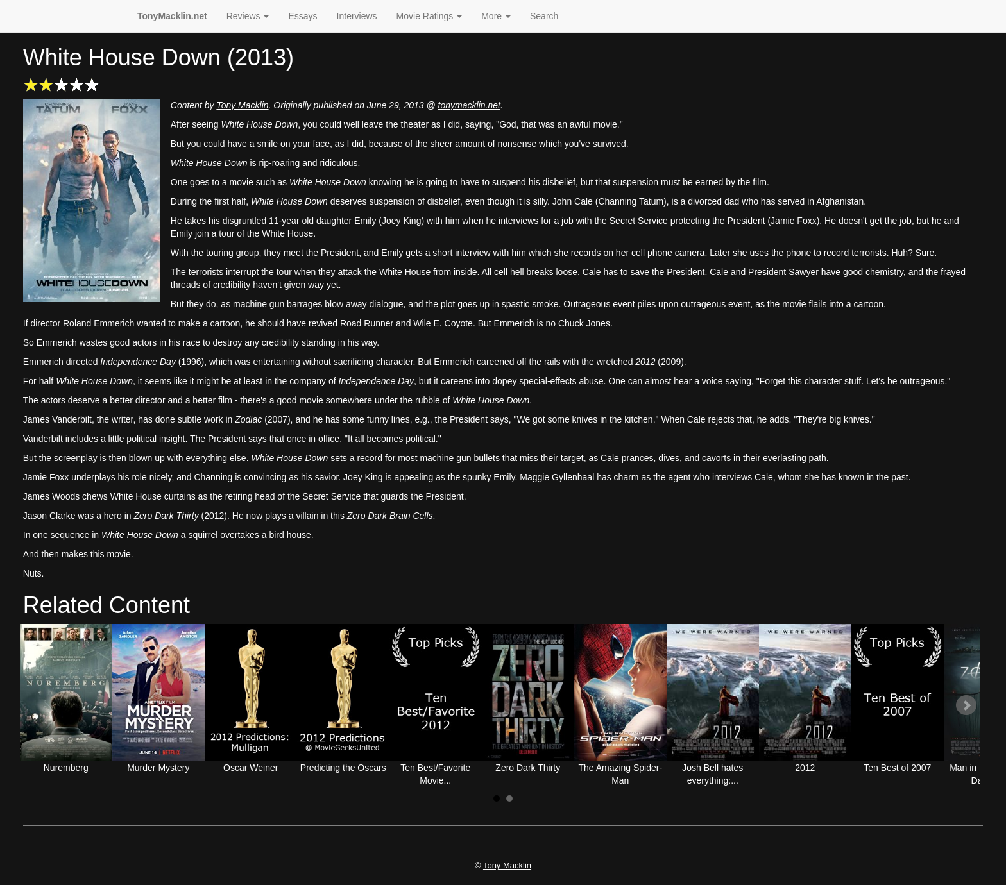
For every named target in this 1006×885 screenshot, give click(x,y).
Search (544, 16)
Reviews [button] (247, 16)
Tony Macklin (242, 105)
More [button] (496, 16)
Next (966, 705)
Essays (302, 16)
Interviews (357, 16)
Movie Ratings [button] (429, 16)
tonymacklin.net (469, 105)
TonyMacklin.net (172, 16)
